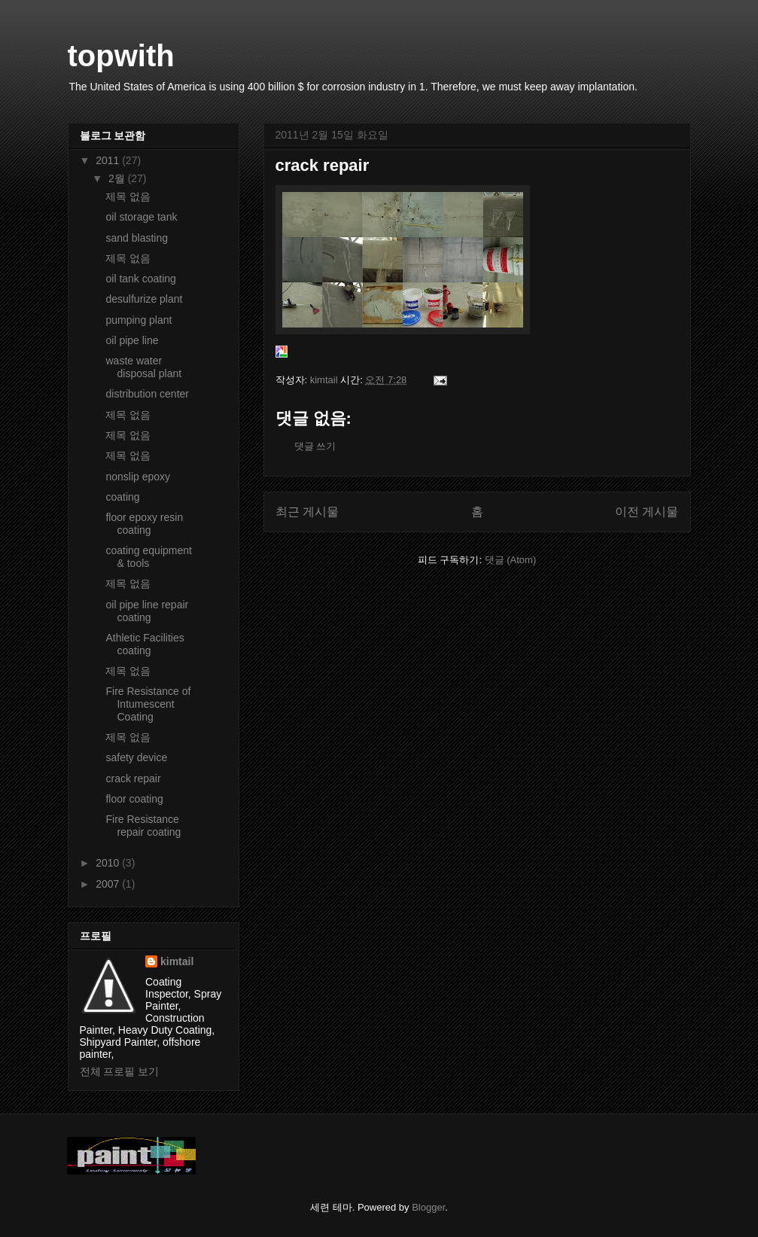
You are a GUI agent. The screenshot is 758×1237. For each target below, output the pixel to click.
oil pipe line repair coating (146, 611)
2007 (109, 884)
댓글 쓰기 (315, 446)
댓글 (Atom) (511, 559)
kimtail (176, 961)
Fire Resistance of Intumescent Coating (147, 704)
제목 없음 (128, 196)
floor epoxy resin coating (144, 523)
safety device (136, 757)
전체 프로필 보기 (120, 1071)
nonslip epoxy (137, 477)
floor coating (134, 799)
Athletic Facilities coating (144, 644)
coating (122, 497)
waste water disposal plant (143, 367)
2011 (109, 160)
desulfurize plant (143, 299)
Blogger (428, 1207)
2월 (118, 178)
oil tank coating (140, 279)
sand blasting (136, 238)
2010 (109, 863)
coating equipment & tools (148, 556)
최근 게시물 (307, 511)
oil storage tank (141, 217)
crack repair (132, 778)
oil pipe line (131, 340)
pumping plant (138, 320)
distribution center (147, 394)
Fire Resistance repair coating (143, 825)
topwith (121, 55)
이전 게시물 (646, 511)
